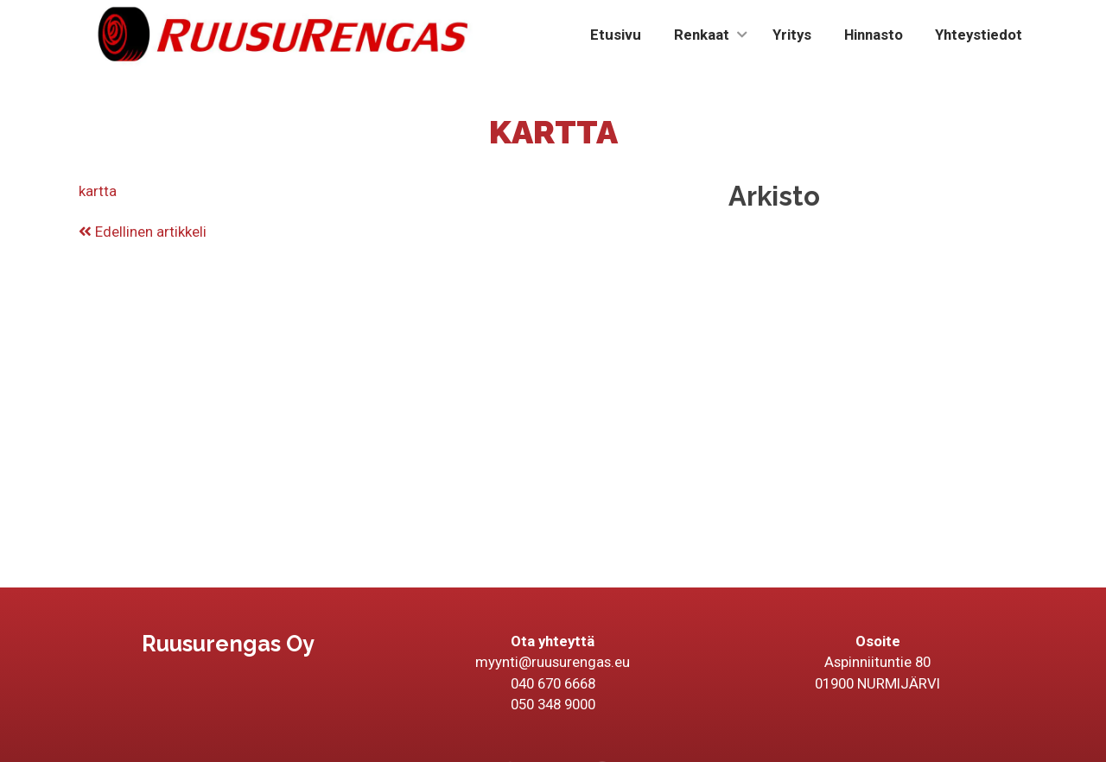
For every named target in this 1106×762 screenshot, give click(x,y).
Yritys (791, 34)
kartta (98, 191)
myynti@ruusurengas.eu (552, 661)
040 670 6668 (553, 683)
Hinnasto (873, 34)
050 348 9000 (553, 704)
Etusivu (615, 34)
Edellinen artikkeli (143, 231)
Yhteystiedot (978, 34)
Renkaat (701, 34)
